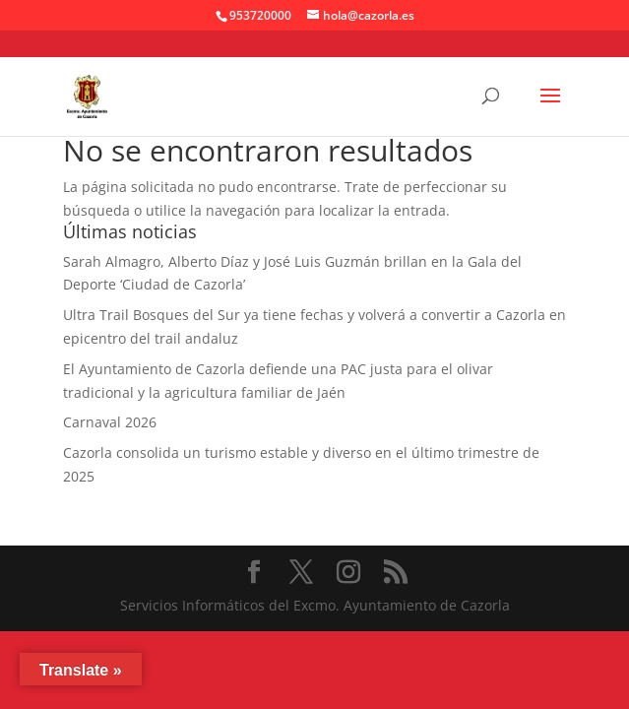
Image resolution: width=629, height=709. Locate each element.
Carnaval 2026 (110, 422)
